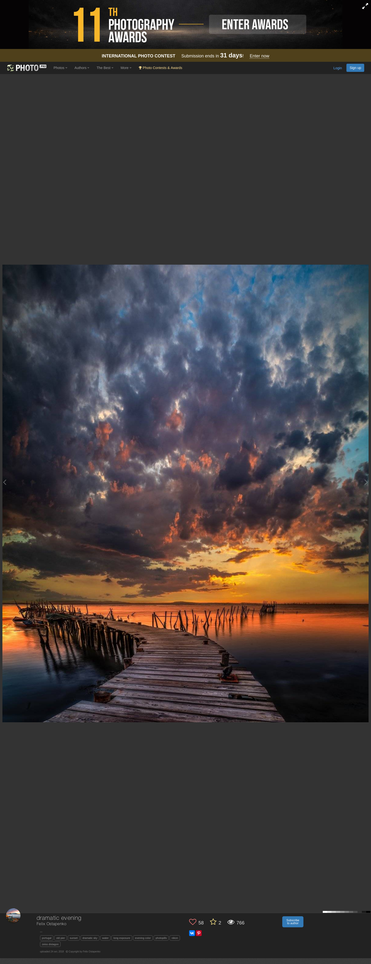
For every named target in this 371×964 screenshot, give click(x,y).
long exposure (121, 937)
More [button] (126, 67)
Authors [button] (82, 67)
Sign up (355, 67)
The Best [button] (104, 67)
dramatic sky (89, 937)
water (105, 937)
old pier (60, 937)
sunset (73, 937)
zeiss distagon (50, 944)
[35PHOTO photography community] (26, 68)
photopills (161, 937)
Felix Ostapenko (52, 924)
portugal (47, 937)
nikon (175, 937)
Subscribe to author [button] (292, 922)
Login (337, 68)
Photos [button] (60, 67)
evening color (143, 937)
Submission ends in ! (185, 56)
